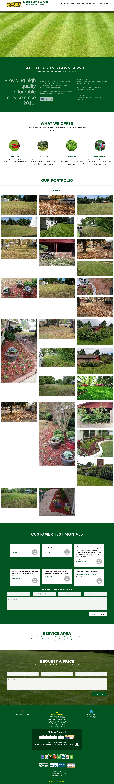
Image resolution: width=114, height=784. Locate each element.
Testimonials (80, 3)
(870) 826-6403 (74, 665)
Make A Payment (103, 3)
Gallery (73, 3)
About (60, 3)
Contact (94, 3)
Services (66, 3)
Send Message (99, 694)
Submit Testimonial (98, 614)
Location (88, 3)
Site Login (52, 781)
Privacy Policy (60, 781)
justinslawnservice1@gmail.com (91, 718)
